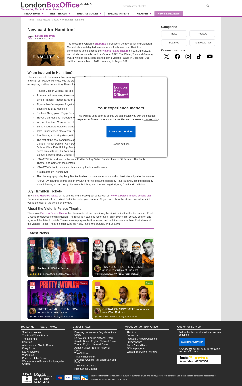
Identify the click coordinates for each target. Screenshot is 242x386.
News (169, 13)
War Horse (28, 355)
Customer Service (192, 342)
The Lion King (30, 338)
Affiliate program (135, 348)
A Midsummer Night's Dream (38, 345)
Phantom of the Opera (34, 358)
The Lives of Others (85, 365)
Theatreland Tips (202, 42)
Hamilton (100, 43)
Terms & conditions (137, 345)
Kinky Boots (28, 348)
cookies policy (151, 119)
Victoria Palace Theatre (115, 50)
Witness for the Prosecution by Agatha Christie (43, 362)
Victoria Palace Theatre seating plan (131, 195)
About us (131, 332)
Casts (55, 19)
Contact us (132, 335)
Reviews (202, 33)
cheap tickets (45, 195)
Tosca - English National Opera (91, 344)
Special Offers (118, 13)
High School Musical (85, 369)
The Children (81, 353)
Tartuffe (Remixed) (84, 356)
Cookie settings (121, 144)
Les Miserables (30, 351)
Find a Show (32, 13)
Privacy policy (134, 342)
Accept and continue (121, 131)
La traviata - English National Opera (93, 338)
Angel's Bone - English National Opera (95, 341)
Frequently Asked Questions (142, 338)
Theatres (141, 13)
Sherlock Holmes (31, 332)
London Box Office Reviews (142, 351)
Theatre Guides (87, 13)
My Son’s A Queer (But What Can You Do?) (95, 361)
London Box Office (45, 36)
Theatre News (43, 19)
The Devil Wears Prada (35, 335)
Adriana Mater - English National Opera (92, 348)
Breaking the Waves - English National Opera (95, 333)
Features (174, 42)
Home (31, 19)
